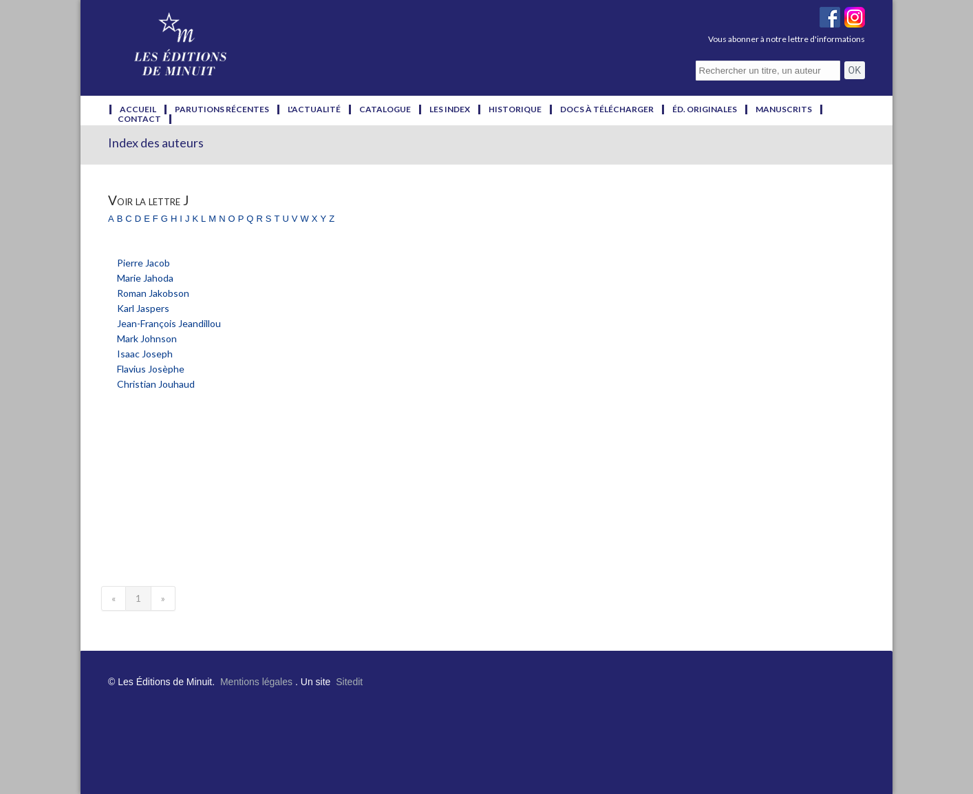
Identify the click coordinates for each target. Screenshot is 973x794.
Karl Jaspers (143, 308)
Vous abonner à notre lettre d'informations (786, 39)
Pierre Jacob (143, 263)
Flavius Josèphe (150, 369)
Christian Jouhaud (156, 384)
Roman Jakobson (153, 293)
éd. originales (704, 109)
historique (515, 109)
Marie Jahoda (145, 278)
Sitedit (349, 681)
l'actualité (314, 109)
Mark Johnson (147, 338)
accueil (138, 109)
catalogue (385, 109)
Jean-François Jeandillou (169, 323)
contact (139, 119)
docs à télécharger (607, 109)
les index (449, 109)
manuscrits (784, 109)
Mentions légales (256, 681)
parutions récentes (222, 109)
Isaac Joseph (145, 353)
